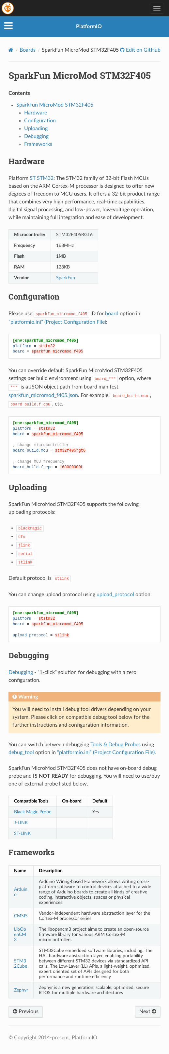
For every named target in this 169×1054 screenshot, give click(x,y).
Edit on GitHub (143, 50)
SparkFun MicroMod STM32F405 (54, 105)
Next (147, 1011)
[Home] (10, 50)
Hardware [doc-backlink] (26, 161)
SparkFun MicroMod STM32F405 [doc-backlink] (79, 75)
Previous (25, 1011)
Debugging (36, 136)
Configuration (40, 120)
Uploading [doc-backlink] (27, 487)
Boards (28, 50)
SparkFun (65, 277)
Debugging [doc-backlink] (28, 655)
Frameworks (38, 144)
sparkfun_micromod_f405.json (43, 395)
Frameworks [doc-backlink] (31, 852)
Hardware (35, 112)
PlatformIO (89, 26)
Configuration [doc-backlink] (33, 296)
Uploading (36, 128)
